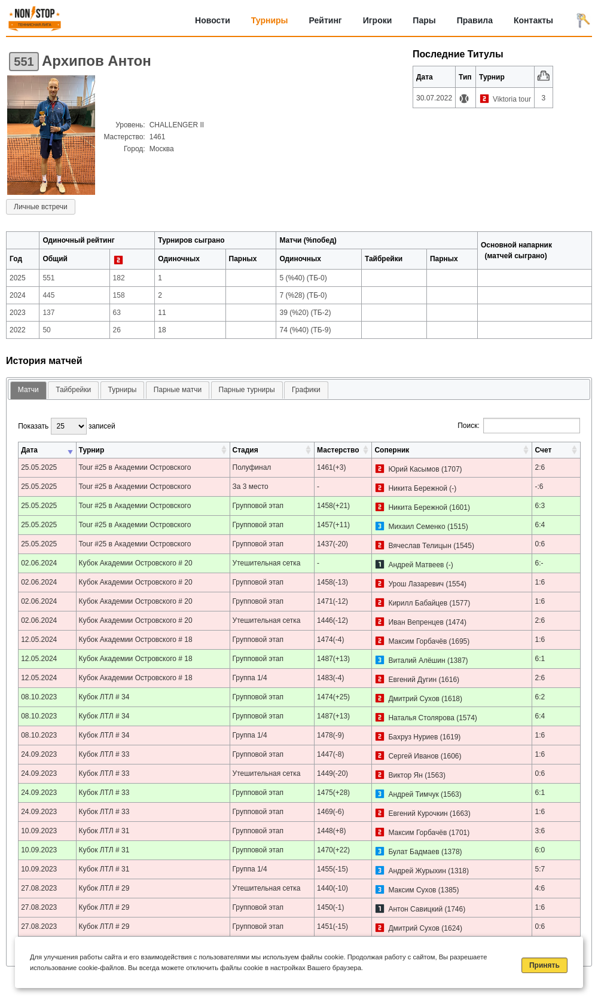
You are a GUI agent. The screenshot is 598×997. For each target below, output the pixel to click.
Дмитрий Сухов (414, 699)
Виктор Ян (405, 775)
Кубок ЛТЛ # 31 (104, 831)
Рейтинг (325, 20)
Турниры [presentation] (122, 390)
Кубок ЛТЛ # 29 (104, 888)
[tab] (28, 390)
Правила (475, 20)
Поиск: (518, 425)
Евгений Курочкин (417, 813)
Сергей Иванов (413, 756)
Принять (544, 965)
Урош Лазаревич (416, 584)
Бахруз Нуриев (413, 737)
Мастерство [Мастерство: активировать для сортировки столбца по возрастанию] (338, 450)
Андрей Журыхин (417, 871)
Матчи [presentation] (28, 390)
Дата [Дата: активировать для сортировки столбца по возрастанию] (29, 450)
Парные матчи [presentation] (178, 390)
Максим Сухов (412, 890)
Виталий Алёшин (416, 660)
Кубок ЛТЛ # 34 (104, 697)
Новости (212, 20)
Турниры (269, 20)
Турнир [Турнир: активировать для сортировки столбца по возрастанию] (92, 450)
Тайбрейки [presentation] (73, 390)
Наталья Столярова (421, 718)
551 (23, 61)
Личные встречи (41, 207)
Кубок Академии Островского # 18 (136, 639)
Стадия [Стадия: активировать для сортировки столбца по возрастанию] (245, 450)
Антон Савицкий (415, 909)
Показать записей (66, 426)
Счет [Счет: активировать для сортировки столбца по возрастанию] (543, 450)
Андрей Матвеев (416, 565)
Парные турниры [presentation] (247, 390)
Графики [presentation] (306, 390)
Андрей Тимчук (413, 794)
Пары (424, 20)
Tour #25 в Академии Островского (135, 467)
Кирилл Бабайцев (417, 603)
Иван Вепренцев (415, 622)
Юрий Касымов (413, 469)
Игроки (377, 20)
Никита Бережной (417, 488)
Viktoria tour (512, 99)
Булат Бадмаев (413, 852)
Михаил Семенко (416, 526)
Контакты (533, 20)
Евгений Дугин (412, 679)
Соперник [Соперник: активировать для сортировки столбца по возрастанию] (391, 450)
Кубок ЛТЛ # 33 (104, 754)
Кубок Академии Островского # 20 (136, 563)
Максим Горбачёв (417, 641)
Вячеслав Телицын (419, 546)
